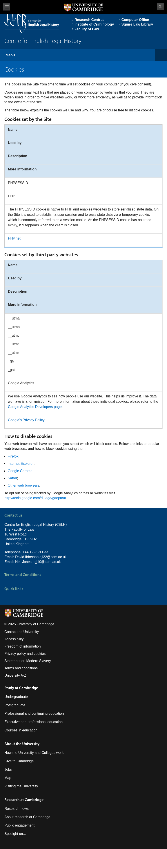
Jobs (8, 769)
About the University (22, 743)
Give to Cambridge (19, 761)
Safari (12, 478)
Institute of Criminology (94, 24)
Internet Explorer (21, 463)
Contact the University (21, 632)
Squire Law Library (137, 24)
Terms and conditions (21, 668)
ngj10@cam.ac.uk (47, 562)
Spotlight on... (15, 834)
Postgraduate (14, 705)
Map (7, 778)
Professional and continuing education (34, 713)
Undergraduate (16, 697)
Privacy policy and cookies (25, 653)
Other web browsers (23, 485)
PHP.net (14, 238)
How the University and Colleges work (34, 753)
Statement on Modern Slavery (27, 661)
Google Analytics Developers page (35, 407)
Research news (16, 808)
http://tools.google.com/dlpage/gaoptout (35, 498)
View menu (6, 7)
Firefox (13, 456)
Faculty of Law (86, 29)
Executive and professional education (33, 722)
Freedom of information (22, 646)
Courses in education (20, 730)
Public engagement (19, 825)
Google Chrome (20, 471)
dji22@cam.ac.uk (53, 557)
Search (160, 6)
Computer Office (135, 20)
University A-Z (15, 675)
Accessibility (14, 639)
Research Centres (89, 20)
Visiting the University (21, 786)
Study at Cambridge (21, 687)
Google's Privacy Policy (26, 420)
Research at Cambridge (24, 799)
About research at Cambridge (27, 817)
